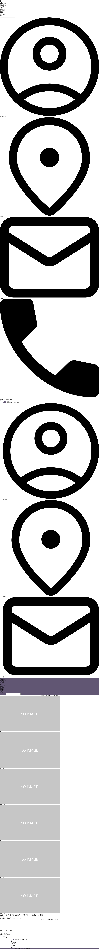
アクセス (13, 946)
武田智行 (2, 10)
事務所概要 (3, 4)
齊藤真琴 (2, 11)
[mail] (0, 400)
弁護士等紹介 (14, 943)
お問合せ (13, 947)
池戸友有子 (3, 15)
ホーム (1, 1)
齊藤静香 (2, 13)
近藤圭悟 (2, 9)
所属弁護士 (3, 5)
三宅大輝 (2, 8)
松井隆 (1, 7)
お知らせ (2, 2)
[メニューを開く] (3, 677)
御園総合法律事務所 (13, 402)
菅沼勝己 (2, 6)
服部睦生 (2, 14)
